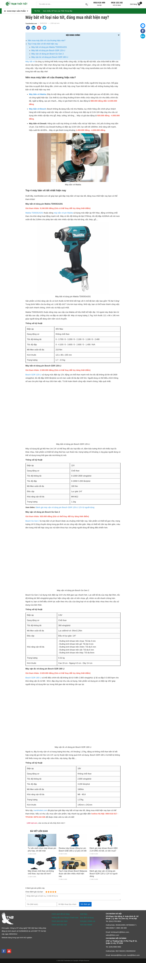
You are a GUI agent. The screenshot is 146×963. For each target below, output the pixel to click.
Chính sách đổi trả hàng (60, 914)
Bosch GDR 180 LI (33, 678)
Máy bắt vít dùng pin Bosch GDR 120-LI (48, 50)
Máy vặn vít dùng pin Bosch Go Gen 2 (47, 54)
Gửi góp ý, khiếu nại (87, 921)
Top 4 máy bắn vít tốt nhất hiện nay (43, 44)
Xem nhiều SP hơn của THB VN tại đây (57, 11)
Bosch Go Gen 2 (32, 521)
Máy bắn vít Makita (37, 94)
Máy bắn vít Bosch (37, 109)
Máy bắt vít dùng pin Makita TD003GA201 (49, 47)
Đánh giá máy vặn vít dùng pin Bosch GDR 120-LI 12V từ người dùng (65, 507)
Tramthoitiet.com (31, 23)
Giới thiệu (83, 914)
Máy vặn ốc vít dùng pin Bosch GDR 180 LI (49, 57)
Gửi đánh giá (85, 904)
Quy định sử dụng (87, 918)
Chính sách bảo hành (60, 921)
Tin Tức (37, 11)
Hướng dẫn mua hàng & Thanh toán (65, 918)
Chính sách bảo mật (59, 925)
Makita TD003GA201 (34, 213)
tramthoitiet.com (40, 810)
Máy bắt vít (30, 62)
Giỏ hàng (136, 4)
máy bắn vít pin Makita (63, 213)
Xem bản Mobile (86, 925)
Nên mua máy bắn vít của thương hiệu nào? (46, 40)
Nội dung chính (73, 35)
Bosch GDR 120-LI (33, 375)
